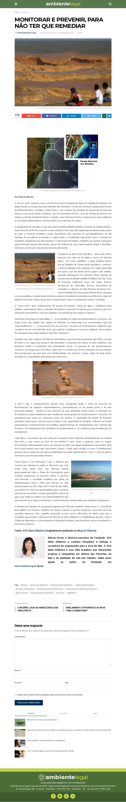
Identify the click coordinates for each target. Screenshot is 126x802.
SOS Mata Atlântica (33, 530)
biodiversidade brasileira (61, 585)
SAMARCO (71, 593)
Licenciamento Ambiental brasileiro (81, 589)
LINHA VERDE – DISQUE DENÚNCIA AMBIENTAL (46, 741)
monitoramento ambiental (42, 593)
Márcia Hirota (22, 593)
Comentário (20, 637)
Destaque (25, 12)
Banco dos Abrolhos (39, 585)
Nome (18, 670)
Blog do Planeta (86, 530)
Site (67, 683)
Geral (71, 33)
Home (17, 12)
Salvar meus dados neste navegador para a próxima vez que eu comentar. (50, 695)
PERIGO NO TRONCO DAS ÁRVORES (42, 720)
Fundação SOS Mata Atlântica (50, 589)
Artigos (24, 585)
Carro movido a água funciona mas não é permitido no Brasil (50, 751)
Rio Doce (60, 593)
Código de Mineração (84, 585)
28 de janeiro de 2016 (48, 33)
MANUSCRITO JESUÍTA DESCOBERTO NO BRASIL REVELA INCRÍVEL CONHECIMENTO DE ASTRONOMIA (69, 730)
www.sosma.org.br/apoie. (29, 566)
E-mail (18, 682)
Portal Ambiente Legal (26, 33)
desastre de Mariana (25, 589)
